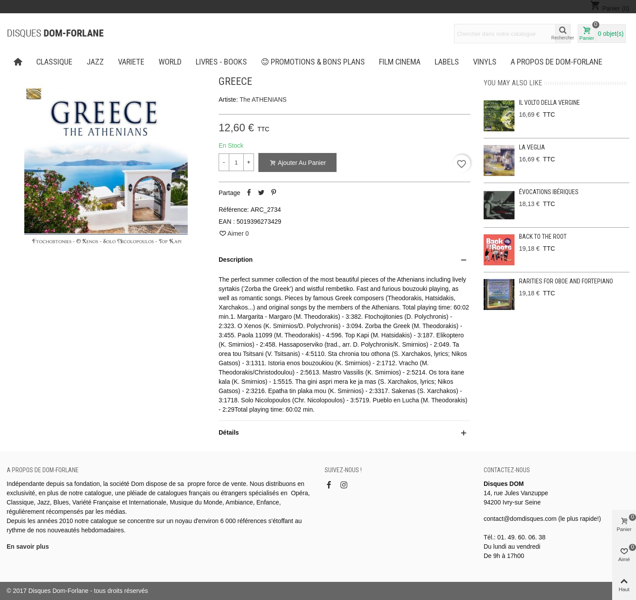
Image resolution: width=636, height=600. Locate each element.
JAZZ (95, 62)
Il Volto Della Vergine (549, 102)
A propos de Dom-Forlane (556, 62)
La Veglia (532, 147)
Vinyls (484, 62)
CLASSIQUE (54, 62)
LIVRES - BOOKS (221, 62)
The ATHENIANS (263, 99)
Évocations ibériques (549, 191)
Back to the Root (543, 236)
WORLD (170, 62)
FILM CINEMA (399, 62)
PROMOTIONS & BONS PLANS (313, 62)
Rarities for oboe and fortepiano (566, 281)
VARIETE (131, 62)
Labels (447, 62)
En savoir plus (28, 546)
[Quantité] (236, 162)
